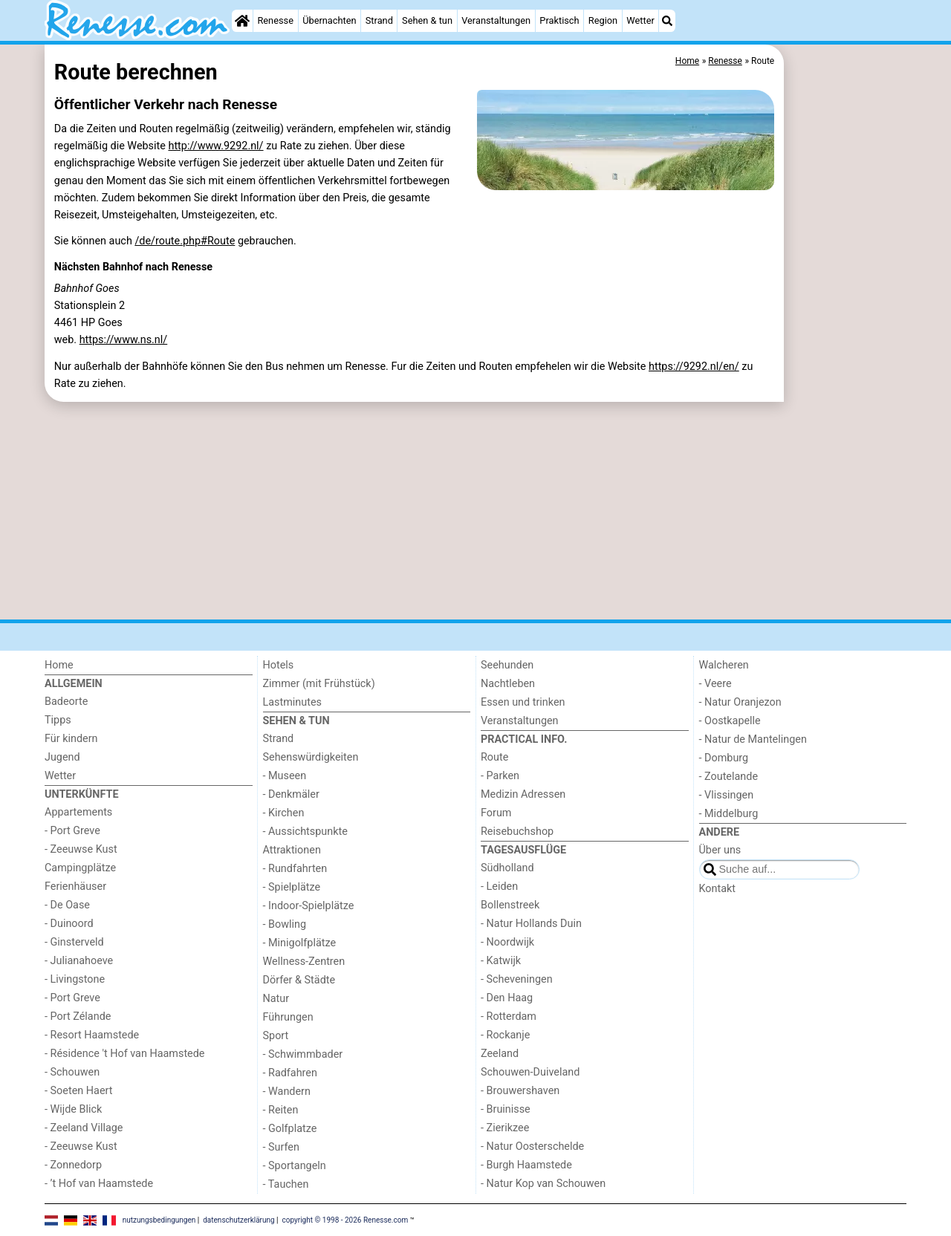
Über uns (720, 850)
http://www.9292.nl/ (215, 146)
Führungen (288, 1017)
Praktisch (559, 20)
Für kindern (71, 738)
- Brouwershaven (520, 1090)
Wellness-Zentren (304, 961)
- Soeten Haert (78, 1090)
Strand (379, 20)
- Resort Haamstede (92, 1035)
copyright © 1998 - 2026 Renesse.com (345, 1219)
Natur (276, 998)
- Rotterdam (508, 1016)
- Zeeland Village (84, 1128)
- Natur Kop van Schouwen (543, 1183)
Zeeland (500, 1053)
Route (494, 757)
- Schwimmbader (303, 1054)
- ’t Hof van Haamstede (99, 1183)
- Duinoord (69, 923)
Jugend (62, 757)
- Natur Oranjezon (740, 702)
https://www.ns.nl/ (123, 340)
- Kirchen (284, 813)
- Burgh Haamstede (526, 1165)
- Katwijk (501, 960)
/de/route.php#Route (184, 241)
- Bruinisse (505, 1109)
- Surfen (281, 1147)
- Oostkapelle (730, 721)
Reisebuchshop (517, 831)
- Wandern (287, 1091)
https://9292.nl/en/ (694, 366)
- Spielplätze (292, 887)
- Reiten (281, 1110)
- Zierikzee (505, 1128)
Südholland (507, 868)
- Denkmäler (291, 794)
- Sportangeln (294, 1165)
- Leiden (499, 886)
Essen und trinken (523, 702)
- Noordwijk (507, 942)
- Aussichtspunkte (305, 831)
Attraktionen (292, 850)
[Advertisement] (847, 386)
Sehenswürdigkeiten (311, 757)
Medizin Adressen (523, 794)
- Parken (500, 776)
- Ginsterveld (74, 942)
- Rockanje (505, 1035)
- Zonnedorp (73, 1165)
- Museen (285, 776)
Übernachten (329, 20)
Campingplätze (80, 868)
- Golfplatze (290, 1128)
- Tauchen (286, 1184)
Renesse (275, 20)
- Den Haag (507, 998)
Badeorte (66, 701)
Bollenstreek (510, 905)
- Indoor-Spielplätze (308, 906)
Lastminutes (292, 702)
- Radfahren (290, 1073)
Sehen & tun (427, 20)
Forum (496, 813)
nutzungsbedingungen (159, 1219)
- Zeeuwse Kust (81, 849)
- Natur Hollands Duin (531, 923)
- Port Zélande (78, 1016)
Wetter (640, 20)
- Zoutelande (729, 776)
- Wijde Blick (73, 1109)
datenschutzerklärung (238, 1219)
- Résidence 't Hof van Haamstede (125, 1053)
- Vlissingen (726, 795)
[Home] (242, 21)
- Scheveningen (517, 979)
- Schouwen (72, 1072)
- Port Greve (72, 830)
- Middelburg (729, 813)
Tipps (58, 720)
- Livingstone (75, 979)
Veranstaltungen (495, 20)
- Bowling (285, 924)
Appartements (78, 812)
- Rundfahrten (295, 868)
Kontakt (717, 888)
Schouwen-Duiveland (530, 1072)
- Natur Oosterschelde (532, 1146)
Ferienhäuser (75, 886)
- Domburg (724, 758)
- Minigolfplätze (300, 943)
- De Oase (67, 905)
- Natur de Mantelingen (753, 739)
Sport (276, 1036)
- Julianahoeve (79, 960)
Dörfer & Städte (299, 980)
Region (602, 20)
